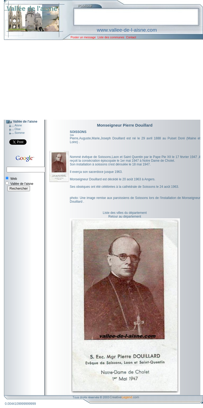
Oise (18, 129)
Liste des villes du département (124, 213)
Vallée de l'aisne (32, 8)
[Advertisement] (99, 80)
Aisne (18, 125)
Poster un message (83, 37)
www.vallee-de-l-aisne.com (127, 30)
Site (72, 135)
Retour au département (124, 216)
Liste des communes (110, 37)
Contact (131, 37)
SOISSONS (78, 132)
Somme (20, 132)
